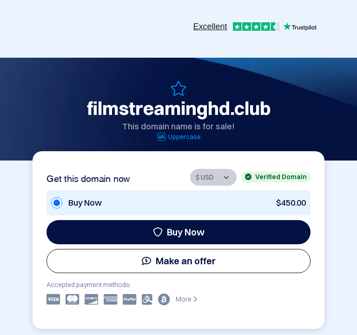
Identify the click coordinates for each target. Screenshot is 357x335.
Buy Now (179, 232)
